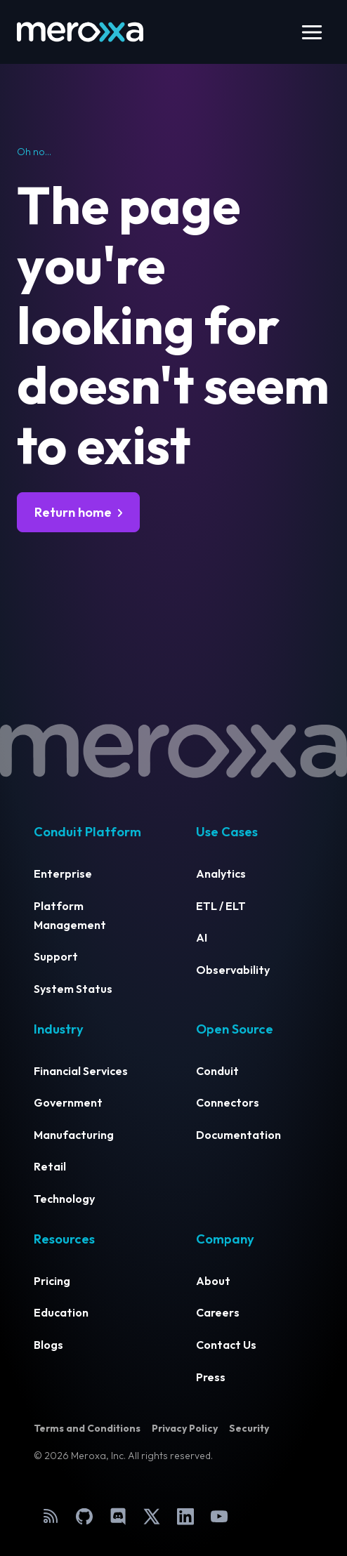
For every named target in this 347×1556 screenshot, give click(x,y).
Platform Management (70, 915)
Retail (50, 1166)
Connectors (227, 1102)
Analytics (221, 873)
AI (201, 937)
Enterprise (63, 873)
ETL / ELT (221, 906)
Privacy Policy (185, 1428)
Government (68, 1102)
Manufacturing (74, 1135)
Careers (218, 1312)
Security (249, 1428)
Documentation (238, 1135)
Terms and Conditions (87, 1428)
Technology (64, 1199)
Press (210, 1377)
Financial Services (81, 1071)
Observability (233, 970)
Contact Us (226, 1345)
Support (56, 956)
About (213, 1281)
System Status (73, 989)
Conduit (217, 1071)
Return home (73, 512)
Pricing (52, 1281)
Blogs (48, 1345)
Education (61, 1312)
